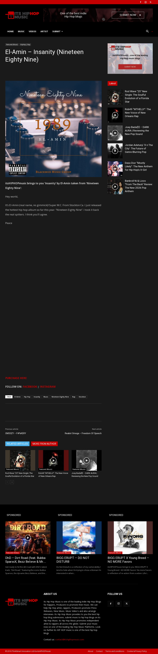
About (90, 651)
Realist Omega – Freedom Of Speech (83, 433)
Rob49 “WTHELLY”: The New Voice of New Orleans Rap (138, 113)
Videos (32, 31)
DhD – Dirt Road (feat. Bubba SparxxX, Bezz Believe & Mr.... (25, 559)
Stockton (82, 397)
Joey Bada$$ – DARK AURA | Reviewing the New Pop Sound (137, 131)
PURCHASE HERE (16, 378)
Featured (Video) (12, 553)
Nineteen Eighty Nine (60, 397)
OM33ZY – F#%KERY (15, 433)
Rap (73, 397)
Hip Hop (27, 397)
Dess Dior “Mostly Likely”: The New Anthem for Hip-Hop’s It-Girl (139, 166)
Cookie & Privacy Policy (137, 651)
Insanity (37, 397)
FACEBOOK (30, 386)
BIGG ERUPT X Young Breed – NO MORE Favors (128, 559)
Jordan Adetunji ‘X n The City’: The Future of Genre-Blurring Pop (139, 148)
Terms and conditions (114, 651)
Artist (44, 31)
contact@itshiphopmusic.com (69, 639)
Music (21, 31)
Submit (57, 31)
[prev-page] (7, 482)
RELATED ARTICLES (17, 443)
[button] (148, 31)
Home (10, 31)
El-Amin (17, 397)
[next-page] (12, 482)
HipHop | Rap (25, 44)
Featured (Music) (12, 44)
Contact (99, 651)
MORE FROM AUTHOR (44, 443)
